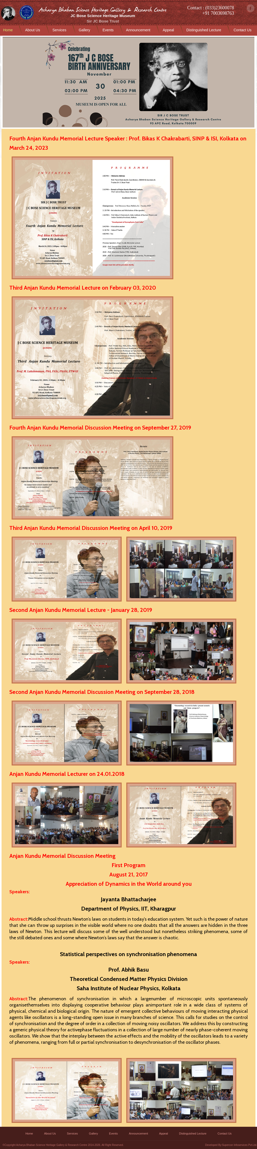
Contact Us (242, 30)
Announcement (138, 30)
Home (8, 30)
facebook (250, 8)
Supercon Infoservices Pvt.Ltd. (239, 1145)
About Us (32, 30)
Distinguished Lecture (203, 30)
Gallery (84, 30)
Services (59, 30)
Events (108, 30)
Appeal (168, 30)
